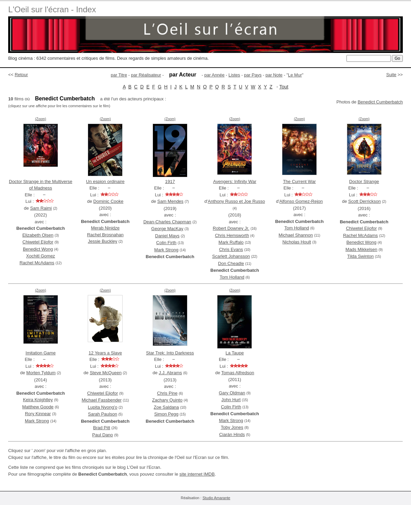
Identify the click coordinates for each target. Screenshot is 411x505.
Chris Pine (167, 393)
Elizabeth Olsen (37, 235)
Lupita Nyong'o (102, 407)
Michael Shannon (296, 235)
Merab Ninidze (105, 227)
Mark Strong (166, 249)
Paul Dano (102, 434)
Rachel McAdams (36, 262)
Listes (234, 75)
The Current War (299, 181)
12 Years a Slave (105, 352)
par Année (214, 75)
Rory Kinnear (38, 413)
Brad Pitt (101, 427)
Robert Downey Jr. (231, 228)
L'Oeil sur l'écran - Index (52, 9)
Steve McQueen (106, 372)
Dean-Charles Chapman (167, 221)
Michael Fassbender (102, 400)
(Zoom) (40, 119)
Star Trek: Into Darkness (170, 352)
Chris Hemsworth (232, 235)
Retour (21, 74)
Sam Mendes (170, 201)
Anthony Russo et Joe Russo (236, 201)
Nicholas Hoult (296, 241)
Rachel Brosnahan (105, 234)
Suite (391, 74)
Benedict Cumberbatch (380, 101)
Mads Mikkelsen (361, 249)
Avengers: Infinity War (234, 181)
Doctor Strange (364, 181)
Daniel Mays (167, 235)
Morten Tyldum (41, 372)
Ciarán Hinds (232, 434)
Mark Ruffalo (230, 242)
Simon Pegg (166, 414)
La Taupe (235, 352)
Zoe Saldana (166, 407)
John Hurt (231, 399)
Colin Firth (166, 242)
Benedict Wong (38, 249)
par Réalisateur (146, 75)
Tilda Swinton (360, 256)
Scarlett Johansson (231, 256)
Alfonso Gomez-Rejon (301, 201)
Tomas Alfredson (237, 372)
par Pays (252, 75)
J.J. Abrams (170, 372)
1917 (170, 181)
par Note (274, 75)
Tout (283, 86)
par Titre (119, 75)
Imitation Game (41, 352)
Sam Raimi (41, 208)
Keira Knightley (38, 399)
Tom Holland (231, 277)
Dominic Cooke (108, 201)
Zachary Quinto (167, 400)
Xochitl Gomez (40, 255)
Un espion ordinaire (105, 181)
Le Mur (295, 75)
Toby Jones (232, 427)
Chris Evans (231, 249)
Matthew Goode (38, 406)
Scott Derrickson (364, 201)
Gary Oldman (232, 392)
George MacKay (167, 228)
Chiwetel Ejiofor (38, 241)
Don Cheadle (231, 263)
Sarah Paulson (102, 414)
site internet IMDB (197, 474)
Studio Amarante (216, 498)
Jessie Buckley (102, 241)
